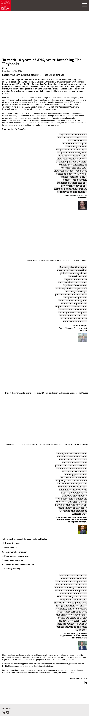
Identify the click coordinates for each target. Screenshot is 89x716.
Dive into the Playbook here (15, 129)
